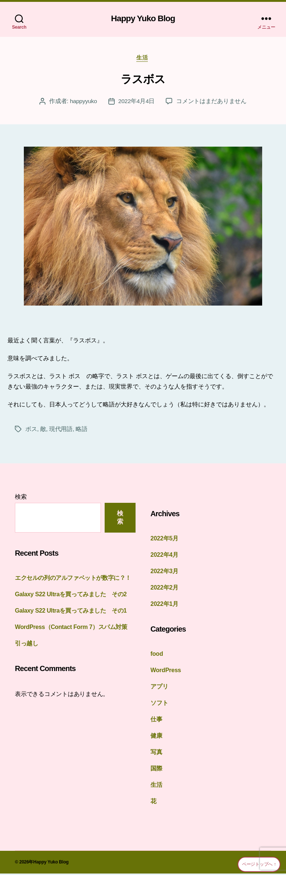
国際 (156, 770)
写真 (156, 753)
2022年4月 (164, 556)
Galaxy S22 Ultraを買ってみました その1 (74, 612)
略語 (81, 430)
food (156, 655)
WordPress (165, 671)
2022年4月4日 (136, 102)
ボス (31, 430)
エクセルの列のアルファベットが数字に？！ (73, 579)
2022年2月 (164, 589)
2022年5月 (164, 540)
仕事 (156, 721)
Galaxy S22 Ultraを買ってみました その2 (74, 596)
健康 (156, 737)
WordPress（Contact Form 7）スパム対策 (74, 628)
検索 (21, 498)
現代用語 (61, 430)
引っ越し (26, 645)
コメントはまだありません (212, 102)
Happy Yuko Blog (143, 18)
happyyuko (83, 102)
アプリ (159, 688)
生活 (143, 59)
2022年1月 (164, 605)
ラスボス (143, 80)
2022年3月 (164, 572)
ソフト (159, 704)
